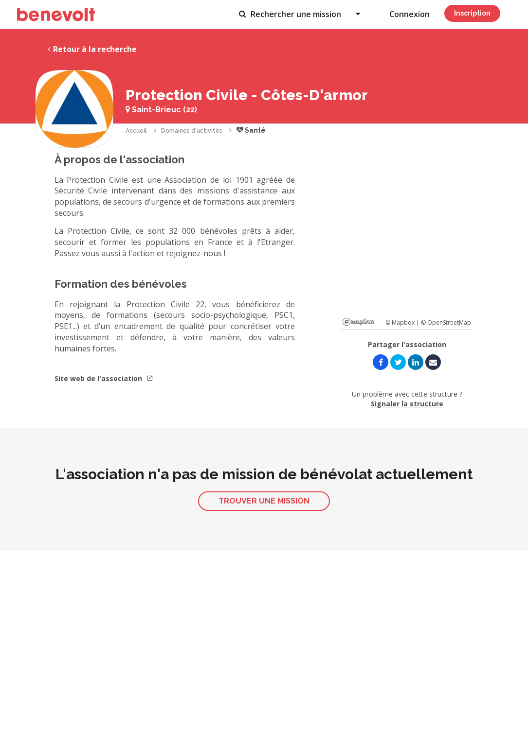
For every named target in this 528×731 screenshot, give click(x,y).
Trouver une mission (264, 500)
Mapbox (358, 322)
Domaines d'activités (191, 130)
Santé (251, 130)
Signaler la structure (407, 403)
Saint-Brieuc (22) (161, 109)
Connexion (409, 14)
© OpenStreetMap (446, 322)
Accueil (136, 130)
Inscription (472, 13)
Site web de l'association (104, 378)
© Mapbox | (403, 322)
